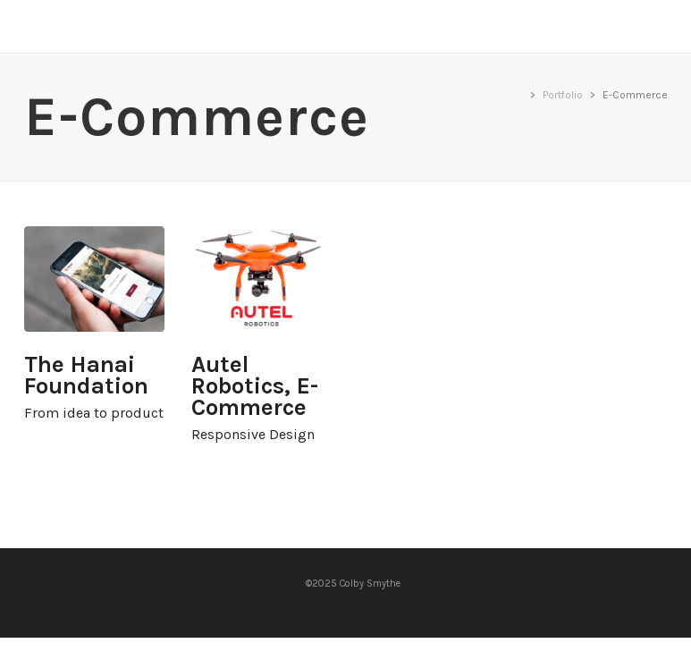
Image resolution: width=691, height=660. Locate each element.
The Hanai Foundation (94, 279)
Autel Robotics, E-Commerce (262, 279)
